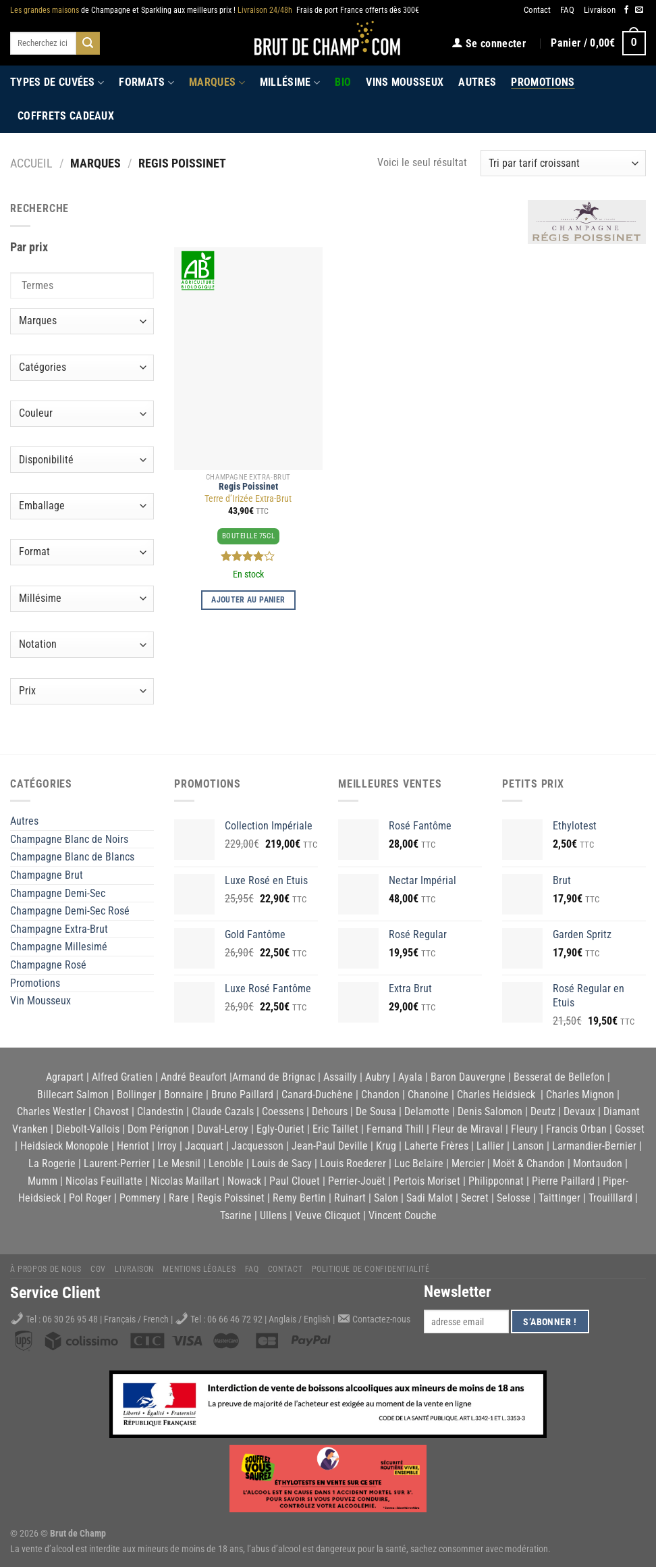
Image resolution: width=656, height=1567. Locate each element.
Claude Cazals (223, 1111)
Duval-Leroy (222, 1129)
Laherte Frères (436, 1145)
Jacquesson (257, 1145)
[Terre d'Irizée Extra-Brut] (248, 358)
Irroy (167, 1145)
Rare (179, 1197)
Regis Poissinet (248, 486)
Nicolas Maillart (185, 1181)
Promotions (542, 82)
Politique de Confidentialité (371, 1269)
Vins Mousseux (404, 82)
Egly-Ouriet (280, 1129)
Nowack (244, 1181)
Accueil (31, 163)
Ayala (410, 1077)
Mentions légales (199, 1269)
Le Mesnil (179, 1163)
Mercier (468, 1163)
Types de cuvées (57, 82)
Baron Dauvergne (468, 1077)
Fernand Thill (395, 1129)
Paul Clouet (294, 1181)
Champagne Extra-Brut (59, 929)
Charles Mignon (580, 1094)
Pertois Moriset (426, 1181)
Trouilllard (610, 1197)
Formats (146, 82)
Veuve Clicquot (327, 1215)
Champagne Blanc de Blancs (72, 856)
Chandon (380, 1094)
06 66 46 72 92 (236, 1319)
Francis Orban (576, 1129)
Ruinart (350, 1197)
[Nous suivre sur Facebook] (626, 10)
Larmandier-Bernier (594, 1145)
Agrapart (65, 1077)
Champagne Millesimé (58, 946)
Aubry (377, 1077)
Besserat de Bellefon (559, 1077)
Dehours (330, 1111)
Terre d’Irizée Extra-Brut (248, 499)
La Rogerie (52, 1163)
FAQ (567, 10)
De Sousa (376, 1111)
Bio (343, 82)
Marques (217, 82)
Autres (477, 82)
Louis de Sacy (282, 1163)
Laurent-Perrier (117, 1163)
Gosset (630, 1129)
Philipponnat (496, 1181)
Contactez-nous (381, 1319)
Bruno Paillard (242, 1094)
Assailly (340, 1077)
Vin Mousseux (40, 1000)
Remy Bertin (299, 1197)
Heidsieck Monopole (64, 1145)
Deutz (542, 1111)
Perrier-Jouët (356, 1181)
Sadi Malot (429, 1197)
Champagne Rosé (48, 964)
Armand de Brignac (273, 1077)
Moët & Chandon (529, 1163)
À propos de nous (46, 1269)
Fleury (524, 1129)
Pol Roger (90, 1197)
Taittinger (559, 1197)
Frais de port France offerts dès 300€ (328, 10)
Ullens (273, 1215)
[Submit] (87, 43)
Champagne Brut (46, 875)
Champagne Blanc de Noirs (69, 839)
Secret (475, 1197)
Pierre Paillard (563, 1181)
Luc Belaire (418, 1163)
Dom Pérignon (158, 1129)
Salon (386, 1197)
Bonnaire (183, 1094)
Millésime (290, 82)
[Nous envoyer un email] (639, 10)
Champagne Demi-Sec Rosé (70, 910)
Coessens (283, 1111)
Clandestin (160, 1111)
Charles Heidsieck (496, 1094)
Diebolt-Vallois (87, 1129)
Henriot (133, 1145)
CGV (98, 1269)
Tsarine (236, 1215)
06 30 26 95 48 (70, 1319)
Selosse (513, 1197)
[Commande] (563, 163)
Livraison (600, 10)
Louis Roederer (353, 1163)
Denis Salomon (490, 1111)
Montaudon (597, 1163)
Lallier (490, 1145)
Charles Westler (51, 1111)
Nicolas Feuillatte (103, 1181)
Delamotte (426, 1111)
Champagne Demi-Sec (57, 893)
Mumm (42, 1181)
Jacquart (204, 1145)
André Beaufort (194, 1077)
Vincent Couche (402, 1215)
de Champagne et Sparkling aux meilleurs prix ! (123, 10)
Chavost (111, 1111)
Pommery (140, 1197)
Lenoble (226, 1163)
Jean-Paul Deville (330, 1145)
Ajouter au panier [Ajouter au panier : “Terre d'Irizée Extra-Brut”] (248, 600)
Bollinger (136, 1094)
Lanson (528, 1145)
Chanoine (428, 1094)
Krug (386, 1145)
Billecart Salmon (73, 1094)
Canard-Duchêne (317, 1094)
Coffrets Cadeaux (66, 115)
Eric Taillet (335, 1129)
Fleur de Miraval (467, 1129)
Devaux (579, 1111)
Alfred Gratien (122, 1077)
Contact (537, 10)
